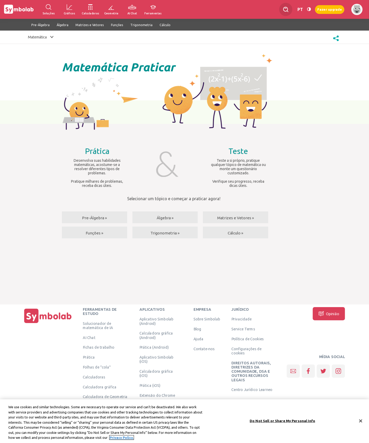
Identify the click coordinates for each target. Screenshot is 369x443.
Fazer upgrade (329, 9)
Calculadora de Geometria (105, 396)
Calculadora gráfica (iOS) (156, 373)
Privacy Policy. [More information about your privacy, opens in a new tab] (121, 439)
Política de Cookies (247, 339)
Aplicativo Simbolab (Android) (156, 321)
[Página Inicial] (48, 323)
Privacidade (241, 319)
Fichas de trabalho (98, 347)
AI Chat (89, 337)
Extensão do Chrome (157, 395)
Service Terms (243, 329)
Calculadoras (94, 377)
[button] (336, 41)
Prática (89, 357)
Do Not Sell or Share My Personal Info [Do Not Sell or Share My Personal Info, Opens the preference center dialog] (282, 422)
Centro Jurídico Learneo (251, 389)
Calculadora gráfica (99, 387)
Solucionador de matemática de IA (98, 325)
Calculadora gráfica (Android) (156, 335)
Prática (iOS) (150, 385)
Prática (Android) (154, 347)
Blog (197, 329)
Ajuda (199, 339)
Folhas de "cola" (97, 367)
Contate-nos (204, 349)
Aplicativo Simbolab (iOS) (156, 359)
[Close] (360, 422)
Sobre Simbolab (207, 319)
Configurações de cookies (246, 351)
